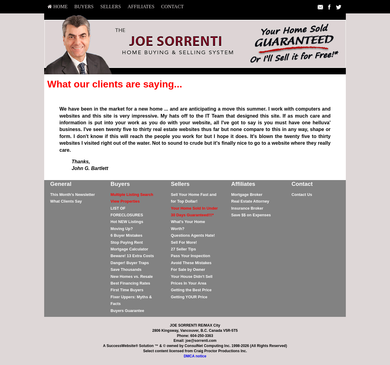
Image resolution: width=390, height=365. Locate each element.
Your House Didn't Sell (191, 276)
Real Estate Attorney (250, 201)
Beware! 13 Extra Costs (132, 255)
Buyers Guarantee (127, 310)
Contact (172, 6)
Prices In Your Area (188, 283)
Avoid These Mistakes (191, 262)
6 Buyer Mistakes (127, 235)
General (61, 184)
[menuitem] (57, 6)
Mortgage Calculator (129, 249)
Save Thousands (126, 269)
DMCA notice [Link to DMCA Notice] (195, 356)
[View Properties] (125, 201)
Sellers (110, 6)
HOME (58, 6)
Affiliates (141, 6)
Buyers (84, 6)
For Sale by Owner (188, 269)
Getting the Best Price (191, 290)
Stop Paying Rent (127, 242)
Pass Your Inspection (190, 255)
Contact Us (302, 194)
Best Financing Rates (130, 283)
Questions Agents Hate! (193, 235)
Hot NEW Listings (127, 221)
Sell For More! (184, 242)
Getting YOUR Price (189, 297)
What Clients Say (66, 201)
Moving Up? (122, 228)
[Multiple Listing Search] (132, 194)
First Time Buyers (127, 290)
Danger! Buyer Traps (130, 262)
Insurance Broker (247, 208)
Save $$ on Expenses (251, 215)
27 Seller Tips (183, 249)
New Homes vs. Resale (132, 276)
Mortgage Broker (246, 194)
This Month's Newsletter (72, 194)
